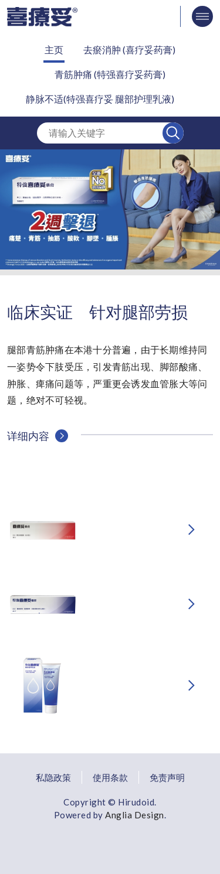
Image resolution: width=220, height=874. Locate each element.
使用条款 (110, 777)
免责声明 (167, 777)
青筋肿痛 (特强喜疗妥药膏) (110, 74)
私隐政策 (53, 777)
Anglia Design (134, 815)
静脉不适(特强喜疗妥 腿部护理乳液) (100, 98)
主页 (54, 49)
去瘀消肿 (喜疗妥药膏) (129, 49)
